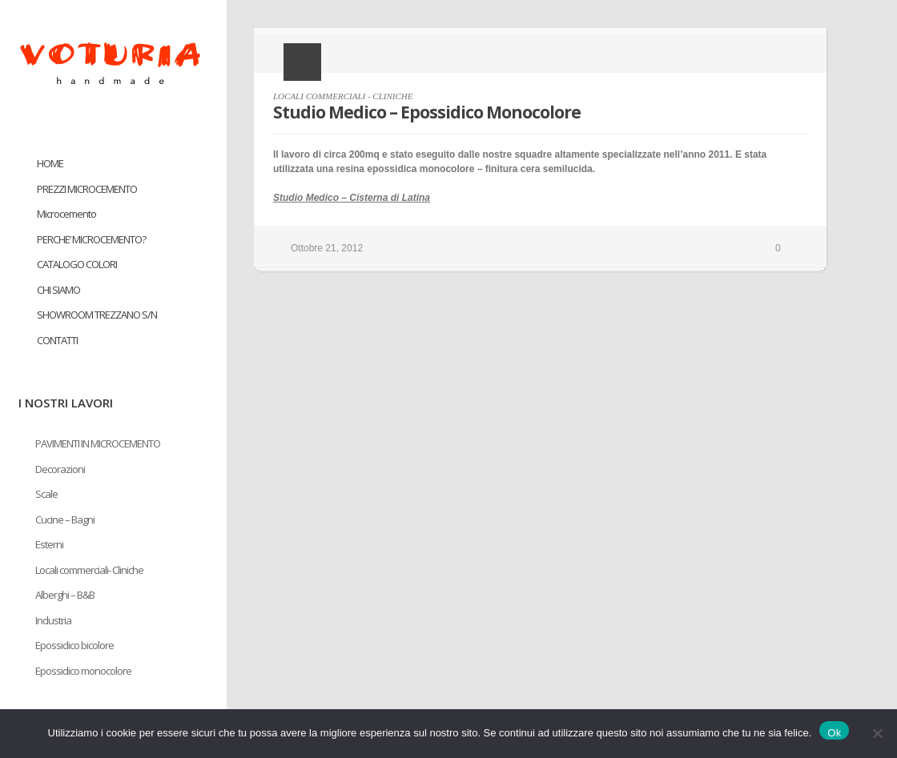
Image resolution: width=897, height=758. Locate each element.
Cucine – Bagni (65, 519)
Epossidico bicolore (74, 645)
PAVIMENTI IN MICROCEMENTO (97, 443)
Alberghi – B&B (65, 595)
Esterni (49, 544)
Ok (834, 733)
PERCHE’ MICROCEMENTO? (91, 239)
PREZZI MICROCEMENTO (87, 189)
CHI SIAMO (58, 290)
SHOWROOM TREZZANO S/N (97, 314)
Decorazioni (60, 469)
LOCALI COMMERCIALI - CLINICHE (342, 96)
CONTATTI (57, 340)
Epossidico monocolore (83, 671)
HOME (50, 163)
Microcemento (66, 214)
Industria (53, 620)
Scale (46, 494)
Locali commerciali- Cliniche (89, 570)
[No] (877, 733)
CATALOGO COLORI (77, 264)
